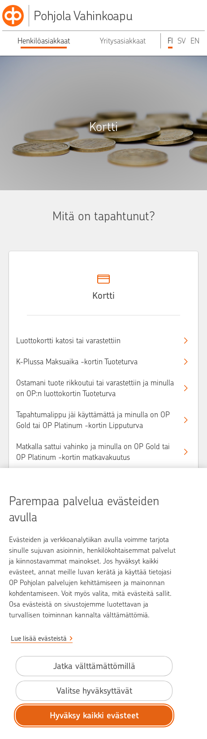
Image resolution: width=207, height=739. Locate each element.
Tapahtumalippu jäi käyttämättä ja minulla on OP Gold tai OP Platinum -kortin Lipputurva (95, 420)
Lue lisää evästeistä (39, 638)
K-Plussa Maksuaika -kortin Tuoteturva (95, 361)
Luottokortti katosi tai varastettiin (95, 340)
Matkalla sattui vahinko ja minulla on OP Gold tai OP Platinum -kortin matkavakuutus (95, 452)
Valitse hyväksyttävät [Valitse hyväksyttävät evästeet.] (94, 691)
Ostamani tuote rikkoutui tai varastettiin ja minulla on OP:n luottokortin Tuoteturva (95, 388)
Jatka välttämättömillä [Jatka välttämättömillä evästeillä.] (94, 666)
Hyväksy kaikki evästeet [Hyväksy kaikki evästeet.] (94, 715)
